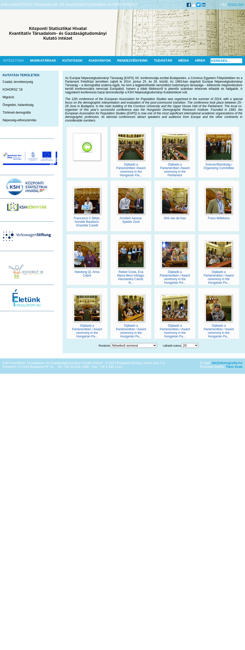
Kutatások (72, 60)
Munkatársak (43, 60)
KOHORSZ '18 (12, 89)
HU (223, 5)
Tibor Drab (234, 367)
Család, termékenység (18, 82)
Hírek (200, 60)
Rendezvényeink (132, 60)
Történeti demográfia (17, 112)
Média (183, 60)
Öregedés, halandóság (18, 105)
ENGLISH (236, 5)
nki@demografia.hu (227, 363)
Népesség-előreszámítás (19, 120)
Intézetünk (13, 60)
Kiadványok (100, 60)
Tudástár (163, 60)
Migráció (8, 97)
